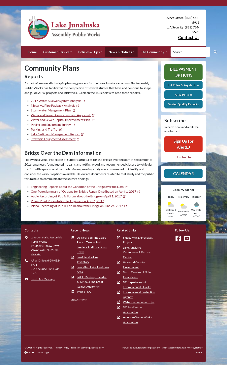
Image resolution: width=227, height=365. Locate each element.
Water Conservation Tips (138, 302)
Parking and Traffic (44, 129)
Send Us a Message (43, 279)
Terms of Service (80, 347)
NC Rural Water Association (132, 309)
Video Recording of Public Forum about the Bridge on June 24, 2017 (77, 206)
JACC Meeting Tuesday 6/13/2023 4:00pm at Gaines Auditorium (92, 281)
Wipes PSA (84, 291)
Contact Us (188, 37)
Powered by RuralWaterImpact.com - (162, 347)
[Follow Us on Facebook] (178, 238)
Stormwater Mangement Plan (51, 110)
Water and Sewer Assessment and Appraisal (61, 115)
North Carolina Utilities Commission (137, 274)
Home (32, 52)
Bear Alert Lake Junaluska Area (93, 269)
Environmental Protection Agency (139, 294)
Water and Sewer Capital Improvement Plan (61, 120)
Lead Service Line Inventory (87, 259)
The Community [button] (153, 52)
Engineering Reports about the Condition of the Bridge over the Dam (77, 186)
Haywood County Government (134, 265)
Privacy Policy (62, 347)
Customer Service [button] (56, 52)
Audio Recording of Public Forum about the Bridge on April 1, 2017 (76, 196)
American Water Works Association (137, 319)
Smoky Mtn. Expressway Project (138, 240)
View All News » (79, 299)
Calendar (183, 173)
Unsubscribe (183, 157)
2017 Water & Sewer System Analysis (56, 100)
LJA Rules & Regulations (183, 85)
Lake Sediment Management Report (55, 134)
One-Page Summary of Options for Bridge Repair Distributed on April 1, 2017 (83, 191)
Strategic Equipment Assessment (53, 139)
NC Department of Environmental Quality (137, 284)
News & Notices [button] (120, 52)
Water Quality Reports (183, 104)
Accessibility (97, 347)
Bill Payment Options (183, 72)
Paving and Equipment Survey (51, 124)
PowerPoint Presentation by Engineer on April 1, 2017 (67, 201)
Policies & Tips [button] (89, 52)
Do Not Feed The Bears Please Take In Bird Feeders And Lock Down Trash (92, 245)
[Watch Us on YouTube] (187, 238)
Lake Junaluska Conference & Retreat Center (137, 252)
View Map (36, 254)
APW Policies (183, 94)
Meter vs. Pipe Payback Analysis (53, 105)
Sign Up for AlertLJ (184, 144)
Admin (199, 352)
